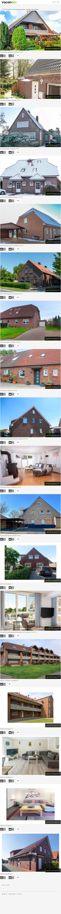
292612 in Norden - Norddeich (8, 680)
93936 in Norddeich (5, 874)
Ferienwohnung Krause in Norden (9, 294)
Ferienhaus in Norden (6, 390)
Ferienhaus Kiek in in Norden (8, 487)
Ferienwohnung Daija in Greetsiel (9, 52)
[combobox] (8, 5)
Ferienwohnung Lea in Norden (8, 535)
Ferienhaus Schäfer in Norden (8, 100)
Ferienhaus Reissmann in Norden (9, 245)
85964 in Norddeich (5, 729)
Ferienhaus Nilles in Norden (7, 342)
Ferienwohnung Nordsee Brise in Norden (11, 439)
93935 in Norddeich (5, 825)
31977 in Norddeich (5, 584)
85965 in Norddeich (5, 777)
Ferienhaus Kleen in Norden (7, 148)
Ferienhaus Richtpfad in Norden (9, 197)
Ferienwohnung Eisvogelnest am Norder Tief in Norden (15, 632)
